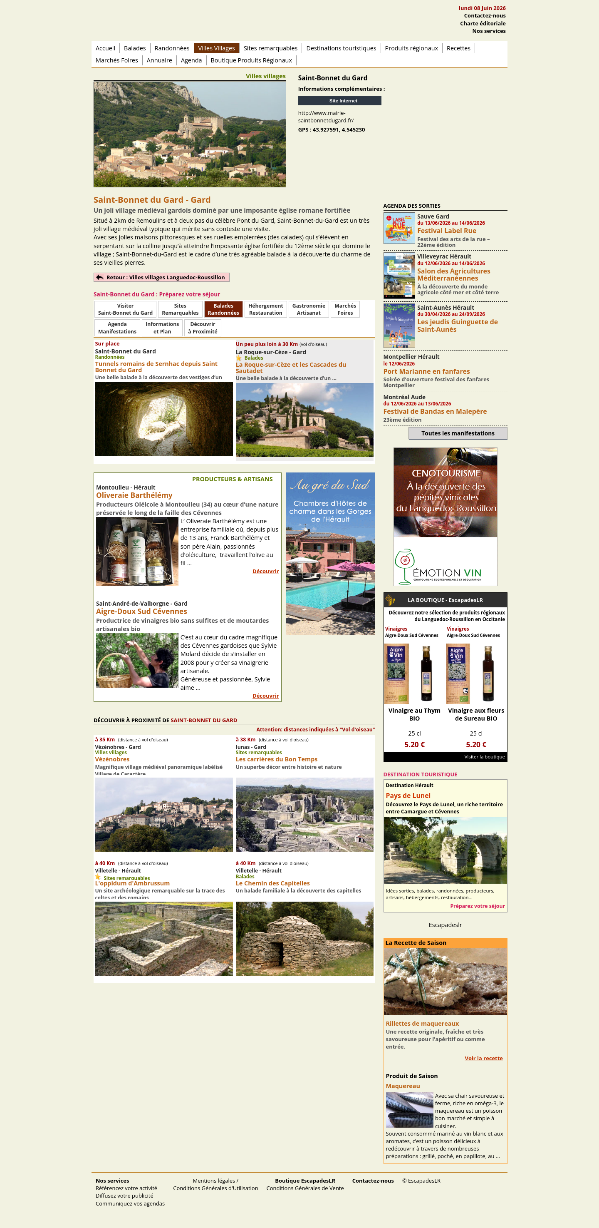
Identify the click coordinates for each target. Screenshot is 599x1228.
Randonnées (172, 48)
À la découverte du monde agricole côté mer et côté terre (458, 289)
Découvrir (265, 571)
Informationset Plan (162, 328)
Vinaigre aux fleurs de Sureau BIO (476, 714)
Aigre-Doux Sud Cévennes (141, 611)
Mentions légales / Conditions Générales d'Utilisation (215, 1184)
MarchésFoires (345, 309)
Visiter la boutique (485, 756)
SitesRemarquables (180, 309)
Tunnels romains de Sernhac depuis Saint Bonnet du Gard (156, 367)
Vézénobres (112, 759)
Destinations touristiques (341, 48)
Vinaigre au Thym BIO (415, 714)
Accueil (105, 48)
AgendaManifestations (117, 328)
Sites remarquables (271, 48)
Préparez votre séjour (477, 906)
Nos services (489, 31)
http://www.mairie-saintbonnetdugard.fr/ (326, 116)
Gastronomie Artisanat (308, 309)
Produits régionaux (411, 48)
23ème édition (403, 419)
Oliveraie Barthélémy (134, 495)
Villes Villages (216, 48)
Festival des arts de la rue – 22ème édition (453, 242)
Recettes (458, 48)
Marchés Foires (117, 60)
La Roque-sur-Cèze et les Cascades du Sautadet (291, 367)
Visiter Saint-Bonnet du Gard (125, 309)
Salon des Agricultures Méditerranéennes (453, 274)
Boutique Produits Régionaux (251, 60)
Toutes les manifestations (458, 433)
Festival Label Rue (446, 230)
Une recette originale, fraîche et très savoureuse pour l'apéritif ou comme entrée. (435, 1039)
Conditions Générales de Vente (305, 1184)
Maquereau (403, 1086)
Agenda (191, 60)
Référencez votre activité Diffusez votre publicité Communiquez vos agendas (130, 1192)
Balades (135, 48)
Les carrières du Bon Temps (277, 759)
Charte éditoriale (483, 23)
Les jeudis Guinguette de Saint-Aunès (457, 325)
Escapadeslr (445, 925)
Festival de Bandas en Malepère (435, 411)
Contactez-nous (485, 15)
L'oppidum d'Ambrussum (132, 883)
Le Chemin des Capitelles (273, 883)
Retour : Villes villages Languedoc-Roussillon (165, 277)
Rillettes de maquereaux (422, 1023)
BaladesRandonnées (223, 309)
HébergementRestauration (265, 309)
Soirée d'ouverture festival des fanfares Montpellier (437, 382)
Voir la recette (484, 1058)
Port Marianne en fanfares (427, 371)
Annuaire (159, 60)
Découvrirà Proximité (202, 328)
